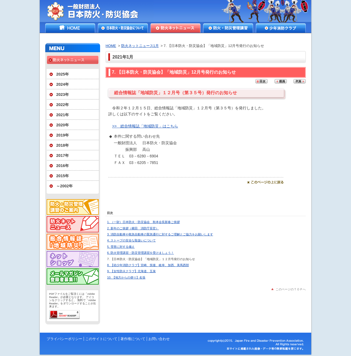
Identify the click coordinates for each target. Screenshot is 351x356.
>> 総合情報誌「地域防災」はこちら (145, 126)
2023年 (62, 94)
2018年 (62, 145)
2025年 (62, 74)
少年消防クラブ (281, 28)
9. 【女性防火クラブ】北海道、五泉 (131, 271)
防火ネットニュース (175, 28)
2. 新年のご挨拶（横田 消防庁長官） (133, 228)
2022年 (62, 104)
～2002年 (64, 186)
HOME (70, 28)
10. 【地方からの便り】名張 (126, 277)
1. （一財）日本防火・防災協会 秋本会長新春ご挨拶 (143, 222)
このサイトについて (101, 339)
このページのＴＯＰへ (291, 289)
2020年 (62, 125)
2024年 (62, 84)
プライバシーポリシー (64, 339)
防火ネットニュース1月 (140, 46)
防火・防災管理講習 (228, 28)
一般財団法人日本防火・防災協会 (97, 11)
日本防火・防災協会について (123, 28)
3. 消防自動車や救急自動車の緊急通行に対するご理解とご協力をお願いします (160, 234)
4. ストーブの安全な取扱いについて (131, 240)
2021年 (62, 115)
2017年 (62, 155)
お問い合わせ (159, 339)
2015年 (62, 176)
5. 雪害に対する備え (121, 246)
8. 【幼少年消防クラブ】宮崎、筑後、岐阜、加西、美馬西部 (148, 265)
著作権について (132, 339)
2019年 (62, 135)
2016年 (62, 165)
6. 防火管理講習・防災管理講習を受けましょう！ (140, 252)
